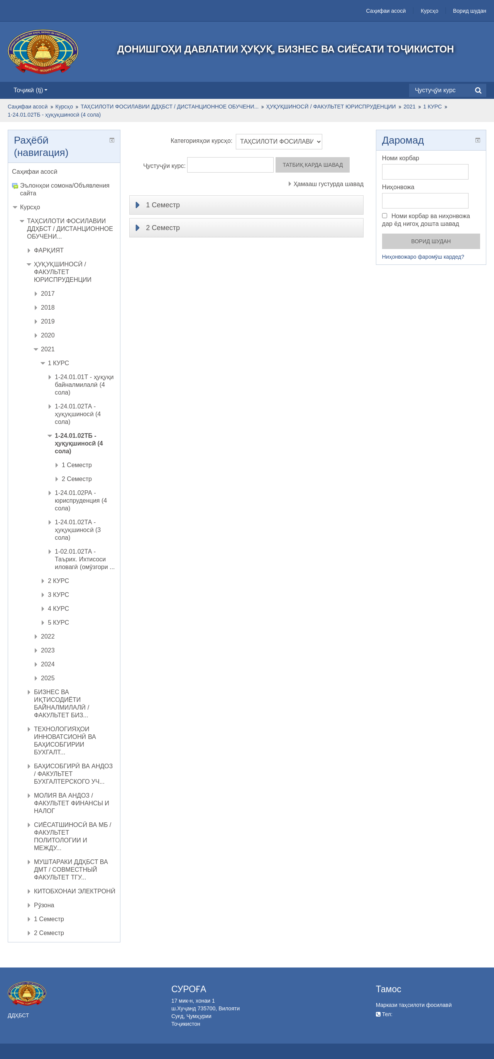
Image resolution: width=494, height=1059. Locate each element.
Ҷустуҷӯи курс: (165, 166)
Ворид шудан (469, 11)
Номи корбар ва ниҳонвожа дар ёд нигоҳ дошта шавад (426, 220)
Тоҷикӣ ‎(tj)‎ (30, 90)
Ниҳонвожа (398, 187)
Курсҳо (429, 11)
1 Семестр (163, 205)
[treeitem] (64, 172)
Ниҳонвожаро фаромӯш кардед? (423, 257)
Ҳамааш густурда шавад (329, 184)
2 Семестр (163, 228)
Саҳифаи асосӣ (386, 11)
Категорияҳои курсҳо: (201, 140)
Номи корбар (400, 158)
